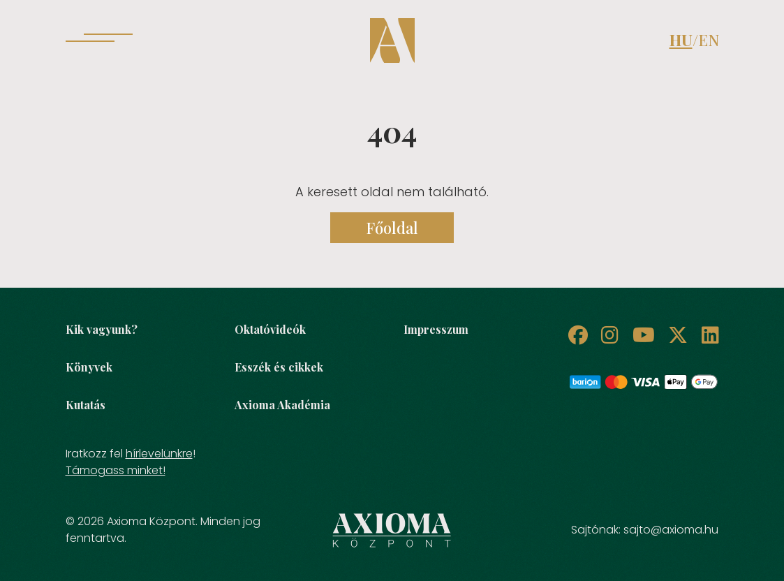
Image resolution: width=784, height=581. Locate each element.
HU (681, 39)
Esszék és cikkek (279, 367)
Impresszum (436, 329)
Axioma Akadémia (282, 404)
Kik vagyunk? (102, 329)
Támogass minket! (115, 470)
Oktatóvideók (270, 329)
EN (708, 39)
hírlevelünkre (159, 454)
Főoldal (392, 227)
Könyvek (89, 367)
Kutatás (85, 404)
